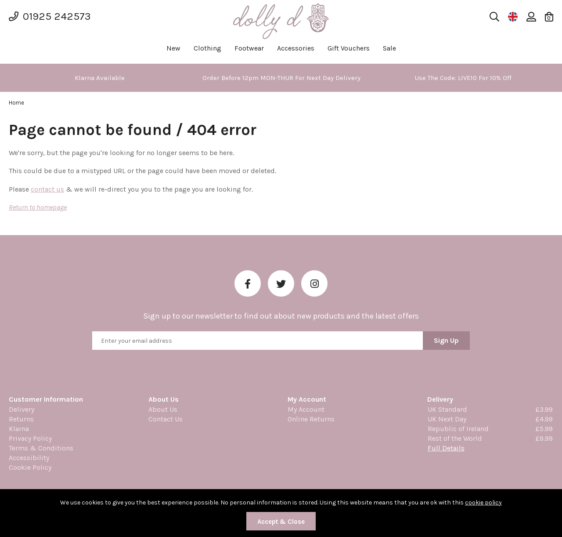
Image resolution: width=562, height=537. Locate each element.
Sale (389, 48)
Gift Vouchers (349, 48)
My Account (306, 409)
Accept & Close (281, 522)
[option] (100, 78)
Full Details (446, 448)
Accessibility (29, 458)
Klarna (19, 429)
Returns (21, 419)
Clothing (207, 48)
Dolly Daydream (281, 21)
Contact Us (165, 419)
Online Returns (311, 419)
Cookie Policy (30, 467)
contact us (47, 189)
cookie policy (483, 502)
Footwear (249, 48)
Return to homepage (38, 207)
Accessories (295, 48)
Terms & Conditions (41, 448)
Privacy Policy (30, 438)
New (173, 48)
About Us (162, 409)
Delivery (21, 409)
